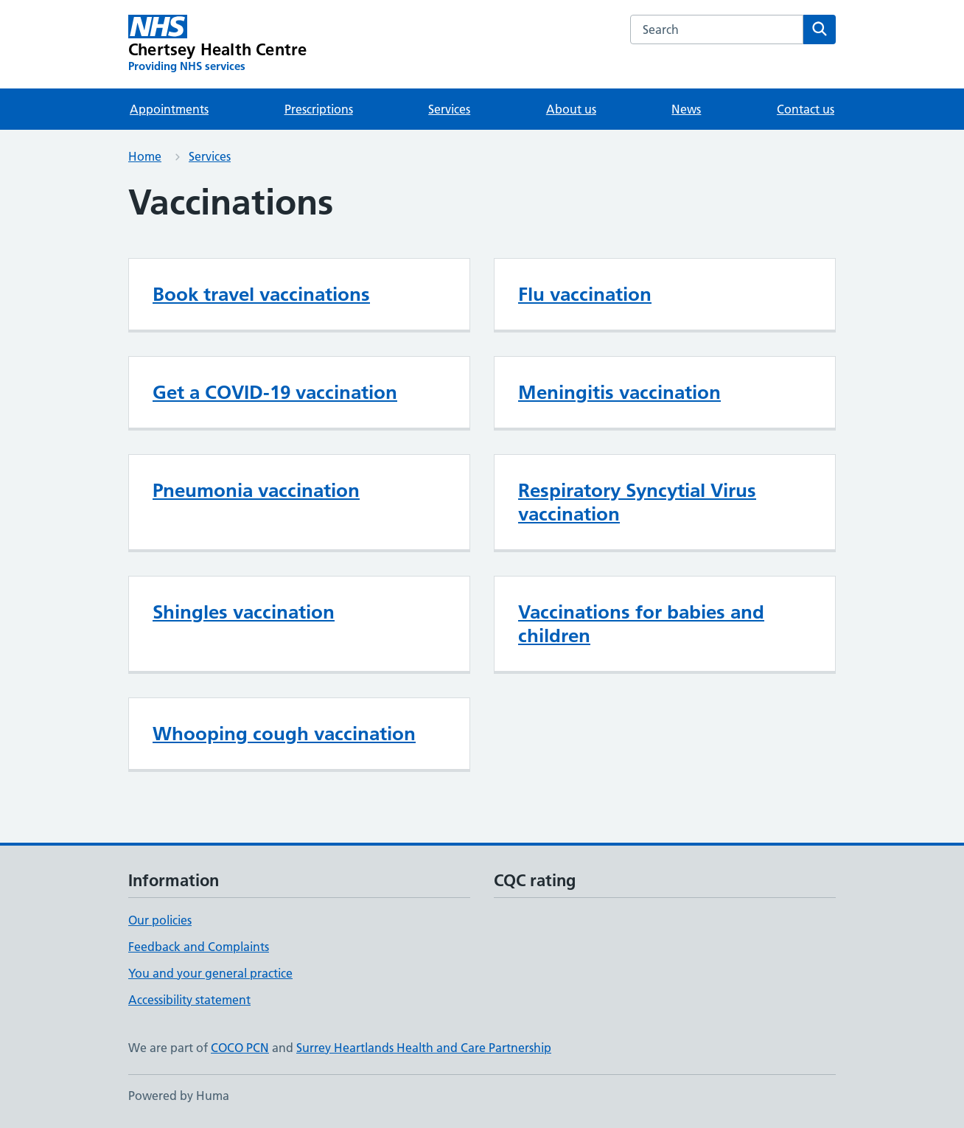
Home (144, 156)
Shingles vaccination (244, 612)
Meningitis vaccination (619, 392)
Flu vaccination (585, 294)
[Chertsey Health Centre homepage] (217, 44)
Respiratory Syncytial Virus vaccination (637, 502)
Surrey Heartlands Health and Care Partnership (423, 1047)
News (686, 109)
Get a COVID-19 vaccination (275, 392)
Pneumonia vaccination (256, 490)
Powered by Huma (178, 1095)
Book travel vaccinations (261, 294)
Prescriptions (318, 109)
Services (449, 109)
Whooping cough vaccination (284, 733)
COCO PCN (240, 1047)
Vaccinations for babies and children (641, 623)
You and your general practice (210, 973)
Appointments (169, 109)
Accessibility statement (189, 999)
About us (571, 109)
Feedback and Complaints (198, 946)
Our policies (160, 920)
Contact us (805, 109)
